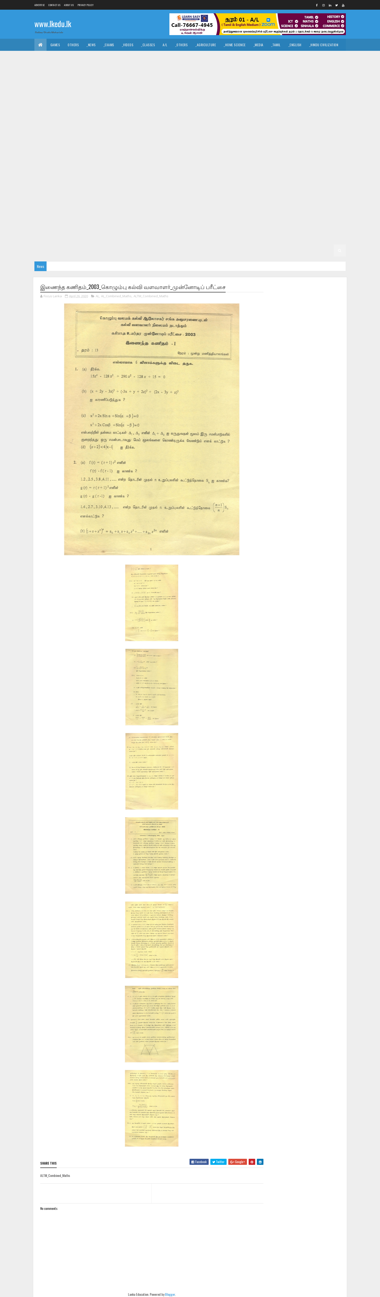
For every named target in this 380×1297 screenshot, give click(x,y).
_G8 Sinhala (190, 177)
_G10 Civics (88, 117)
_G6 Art (132, 202)
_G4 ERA (307, 226)
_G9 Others (242, 153)
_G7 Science (313, 189)
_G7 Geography (99, 189)
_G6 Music (69, 214)
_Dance (188, 56)
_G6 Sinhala (190, 214)
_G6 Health (280, 202)
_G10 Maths (287, 129)
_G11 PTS (92, 105)
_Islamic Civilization (54, 56)
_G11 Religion (116, 105)
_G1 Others (292, 250)
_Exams (108, 44)
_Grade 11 (58, 81)
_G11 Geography (200, 93)
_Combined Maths (322, 68)
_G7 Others (242, 189)
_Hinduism (85, 56)
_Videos (128, 44)
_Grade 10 (277, 105)
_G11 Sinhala (169, 105)
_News (91, 44)
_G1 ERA (271, 250)
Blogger (169, 1294)
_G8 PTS (115, 177)
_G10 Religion (95, 141)
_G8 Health (280, 165)
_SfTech (208, 68)
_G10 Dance (113, 117)
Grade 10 (256, 105)
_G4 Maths (286, 226)
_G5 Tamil (318, 214)
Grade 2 (259, 238)
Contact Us (54, 5)
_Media (258, 44)
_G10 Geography (150, 129)
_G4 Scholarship (51, 238)
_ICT (84, 68)
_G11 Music (71, 105)
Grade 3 (78, 238)
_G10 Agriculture (306, 105)
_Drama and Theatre (216, 56)
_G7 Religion (287, 189)
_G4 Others (329, 226)
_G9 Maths (195, 153)
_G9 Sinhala (47, 165)
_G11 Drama (46, 93)
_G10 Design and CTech (146, 117)
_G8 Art (132, 165)
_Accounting (130, 68)
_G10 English (291, 117)
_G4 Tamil (238, 226)
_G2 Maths (71, 250)
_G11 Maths (46, 105)
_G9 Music (218, 153)
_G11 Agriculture (86, 81)
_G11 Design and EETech (275, 81)
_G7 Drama (46, 189)
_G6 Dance (177, 202)
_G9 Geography (99, 153)
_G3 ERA (215, 238)
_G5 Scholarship (144, 226)
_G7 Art (275, 177)
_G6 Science (164, 214)
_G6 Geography (253, 202)
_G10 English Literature (56, 129)
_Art (153, 56)
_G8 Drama (200, 165)
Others (73, 44)
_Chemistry (270, 68)
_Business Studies (162, 68)
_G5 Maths (71, 226)
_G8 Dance (177, 165)
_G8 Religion (138, 177)
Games (55, 44)
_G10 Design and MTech (232, 117)
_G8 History (306, 165)
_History (135, 56)
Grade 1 (137, 250)
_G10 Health (179, 129)
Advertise (39, 5)
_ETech (227, 68)
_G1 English (226, 250)
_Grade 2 (279, 238)
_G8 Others (93, 177)
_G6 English (225, 202)
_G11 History (254, 93)
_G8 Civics (153, 165)
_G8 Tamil (213, 177)
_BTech (189, 68)
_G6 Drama (200, 202)
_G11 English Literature (107, 93)
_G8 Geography (253, 165)
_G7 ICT (174, 189)
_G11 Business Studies (144, 81)
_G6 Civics (153, 202)
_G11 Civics (176, 81)
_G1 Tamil (203, 250)
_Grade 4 (191, 226)
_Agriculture (205, 44)
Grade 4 (171, 226)
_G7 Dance (319, 177)
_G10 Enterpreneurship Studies (106, 129)
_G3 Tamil (145, 238)
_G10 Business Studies (55, 117)
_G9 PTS (264, 153)
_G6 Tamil (213, 214)
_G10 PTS (70, 141)
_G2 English (47, 250)
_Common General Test (55, 68)
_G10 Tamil (174, 141)
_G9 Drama (46, 153)
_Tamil (276, 44)
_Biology (247, 68)
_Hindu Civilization (323, 44)
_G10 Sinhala (149, 141)
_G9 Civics (298, 141)
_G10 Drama (266, 117)
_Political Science (271, 56)
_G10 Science (122, 141)
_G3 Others (236, 238)
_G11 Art (113, 81)
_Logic (245, 56)
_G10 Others (47, 141)
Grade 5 (234, 214)
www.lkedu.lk (52, 23)
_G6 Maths (46, 214)
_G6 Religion (138, 214)
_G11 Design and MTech (318, 81)
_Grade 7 (254, 177)
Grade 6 (92, 202)
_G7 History (152, 189)
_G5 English (47, 226)
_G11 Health (229, 93)
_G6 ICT (328, 202)
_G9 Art (277, 141)
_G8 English (225, 165)
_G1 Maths (250, 250)
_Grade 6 (112, 202)
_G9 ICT (174, 153)
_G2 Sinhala (303, 238)
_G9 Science (313, 153)
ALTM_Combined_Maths (151, 296)
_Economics (104, 68)
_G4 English (262, 226)
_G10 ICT (265, 129)
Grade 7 (234, 177)
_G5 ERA (93, 226)
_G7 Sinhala (47, 202)
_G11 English (72, 93)
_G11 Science (143, 105)
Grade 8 (92, 165)
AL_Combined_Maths (116, 296)
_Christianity (110, 56)
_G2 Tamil (326, 238)
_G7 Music (218, 189)
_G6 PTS (115, 214)
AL (97, 296)
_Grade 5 (254, 214)
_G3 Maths (193, 238)
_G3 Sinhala (122, 238)
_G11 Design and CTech (233, 81)
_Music (170, 56)
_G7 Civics (296, 177)
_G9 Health (126, 153)
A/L (165, 44)
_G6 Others (93, 214)
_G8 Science (164, 177)
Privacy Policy (86, 5)
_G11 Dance (200, 81)
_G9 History (152, 153)
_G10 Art (333, 105)
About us (69, 5)
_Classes (148, 44)
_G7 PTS (264, 189)
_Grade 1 (156, 250)
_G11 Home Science (286, 93)
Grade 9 (236, 141)
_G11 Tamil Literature (225, 105)
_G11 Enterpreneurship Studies (156, 93)
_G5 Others (114, 226)
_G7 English (71, 189)
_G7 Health (126, 189)
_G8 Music (69, 177)
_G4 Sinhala (214, 226)
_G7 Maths (195, 189)
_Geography (302, 56)
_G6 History (306, 202)
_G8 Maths (46, 177)
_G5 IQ (273, 214)
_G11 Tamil (193, 105)
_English (294, 44)
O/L (40, 81)
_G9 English (71, 153)
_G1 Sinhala (180, 250)
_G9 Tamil (71, 165)
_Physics (294, 68)
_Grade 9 (257, 141)
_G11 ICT (313, 93)
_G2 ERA (93, 250)
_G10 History (206, 129)
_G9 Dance (321, 141)
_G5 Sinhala (295, 214)
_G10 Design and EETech (189, 117)
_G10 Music (312, 129)
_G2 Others (114, 250)
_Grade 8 (112, 165)
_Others (181, 44)
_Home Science (235, 44)
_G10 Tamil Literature (206, 141)
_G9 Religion (287, 153)
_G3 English (169, 238)
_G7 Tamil (71, 202)
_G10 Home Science (237, 129)
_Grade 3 (98, 238)
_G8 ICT (328, 165)
